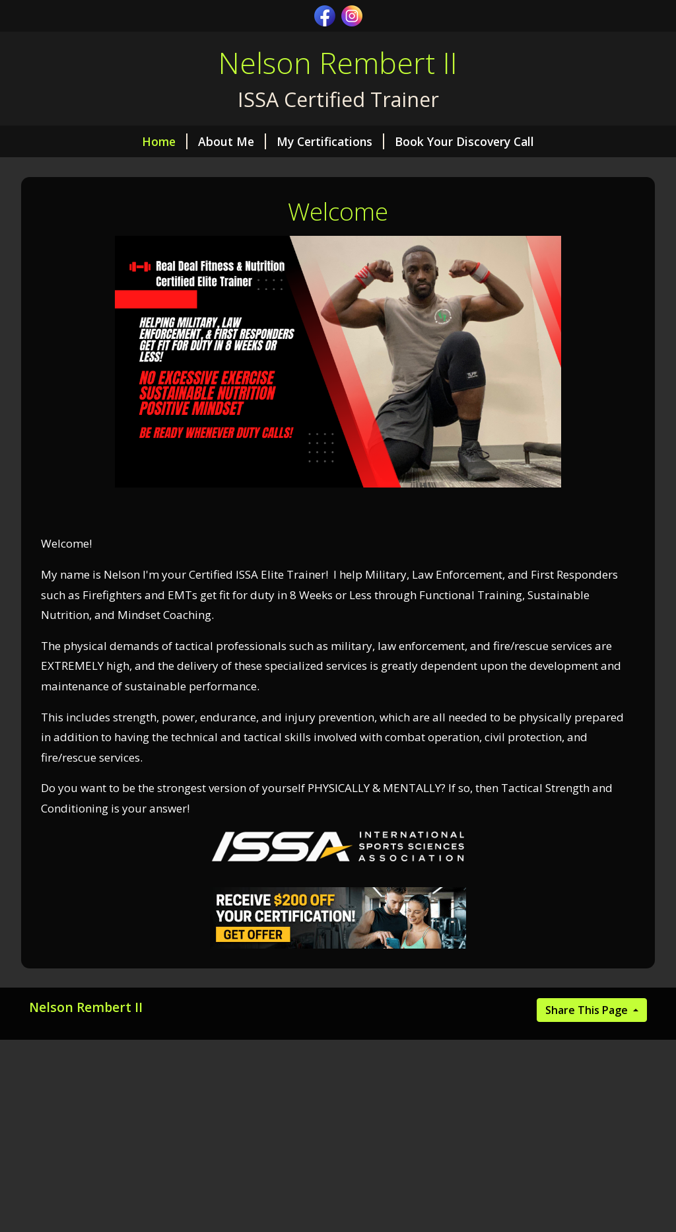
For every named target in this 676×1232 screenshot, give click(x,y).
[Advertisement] (338, 1135)
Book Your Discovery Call (464, 141)
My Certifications (330, 141)
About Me (232, 141)
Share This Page (587, 1010)
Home (164, 141)
